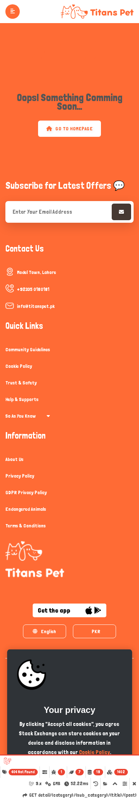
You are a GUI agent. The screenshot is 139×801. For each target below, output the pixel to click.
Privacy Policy (19, 476)
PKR (96, 631)
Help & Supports (21, 399)
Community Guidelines (27, 349)
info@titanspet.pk (36, 306)
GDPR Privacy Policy (26, 492)
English (44, 631)
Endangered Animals (25, 509)
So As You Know (27, 416)
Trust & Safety (21, 383)
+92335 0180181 (33, 289)
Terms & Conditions (25, 525)
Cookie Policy (18, 366)
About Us (14, 459)
